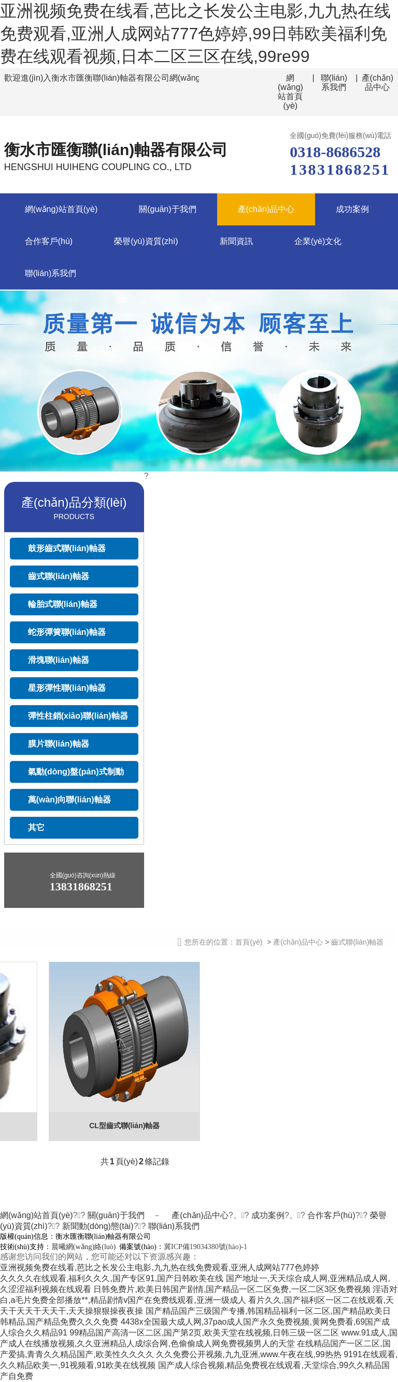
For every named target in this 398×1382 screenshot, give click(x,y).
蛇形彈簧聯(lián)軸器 (67, 632)
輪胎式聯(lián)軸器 (62, 604)
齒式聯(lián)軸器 (58, 576)
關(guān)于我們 (167, 209)
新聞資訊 (236, 241)
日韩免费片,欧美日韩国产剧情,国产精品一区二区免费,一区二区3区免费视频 (231, 1289)
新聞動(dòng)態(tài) (98, 1226)
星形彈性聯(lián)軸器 (67, 688)
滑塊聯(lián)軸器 (58, 660)
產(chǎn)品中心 (377, 82)
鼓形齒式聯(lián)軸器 (67, 548)
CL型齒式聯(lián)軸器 (124, 1125)
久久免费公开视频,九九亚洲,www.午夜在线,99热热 (248, 1354)
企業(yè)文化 (318, 241)
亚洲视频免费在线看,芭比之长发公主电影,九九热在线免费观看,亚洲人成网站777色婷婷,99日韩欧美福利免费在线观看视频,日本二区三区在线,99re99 (195, 34)
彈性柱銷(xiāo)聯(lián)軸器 (78, 715)
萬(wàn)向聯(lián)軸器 (69, 799)
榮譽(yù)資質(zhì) (146, 241)
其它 (36, 827)
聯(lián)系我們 (334, 82)
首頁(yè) (248, 942)
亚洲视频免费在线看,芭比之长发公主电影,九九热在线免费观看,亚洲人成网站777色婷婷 (159, 1267)
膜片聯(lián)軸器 (58, 743)
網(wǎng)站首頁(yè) (290, 91)
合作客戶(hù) (49, 241)
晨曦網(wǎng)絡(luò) (83, 1247)
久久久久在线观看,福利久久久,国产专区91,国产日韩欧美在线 (111, 1278)
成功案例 (352, 209)
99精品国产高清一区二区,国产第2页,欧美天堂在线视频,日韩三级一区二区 (204, 1332)
